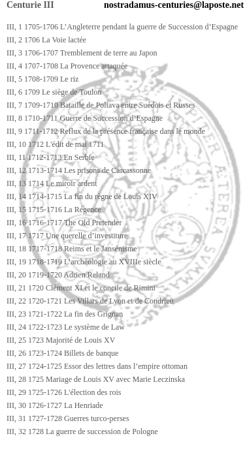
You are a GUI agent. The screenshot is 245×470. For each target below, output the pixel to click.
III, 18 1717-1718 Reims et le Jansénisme (72, 248)
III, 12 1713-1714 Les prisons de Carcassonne (79, 170)
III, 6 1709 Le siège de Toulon (54, 92)
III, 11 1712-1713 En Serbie (51, 157)
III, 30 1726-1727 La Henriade (55, 405)
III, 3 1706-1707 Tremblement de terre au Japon (82, 52)
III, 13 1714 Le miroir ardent (52, 183)
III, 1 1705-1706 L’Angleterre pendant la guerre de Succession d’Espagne (122, 26)
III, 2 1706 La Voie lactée (46, 39)
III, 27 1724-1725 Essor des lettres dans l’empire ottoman (97, 366)
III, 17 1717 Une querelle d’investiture (67, 235)
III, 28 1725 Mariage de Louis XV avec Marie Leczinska (96, 379)
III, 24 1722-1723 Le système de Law (66, 327)
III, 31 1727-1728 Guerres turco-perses (68, 418)
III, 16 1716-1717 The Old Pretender (64, 222)
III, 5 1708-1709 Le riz (42, 79)
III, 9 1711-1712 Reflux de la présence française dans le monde (106, 131)
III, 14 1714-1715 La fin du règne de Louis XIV (82, 196)
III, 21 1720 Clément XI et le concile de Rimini (81, 287)
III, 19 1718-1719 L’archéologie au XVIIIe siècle (84, 261)
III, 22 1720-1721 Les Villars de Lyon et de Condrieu (90, 301)
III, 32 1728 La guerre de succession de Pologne (82, 431)
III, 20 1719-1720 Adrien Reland (58, 274)
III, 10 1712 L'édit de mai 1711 (55, 144)
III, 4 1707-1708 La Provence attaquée (67, 65)
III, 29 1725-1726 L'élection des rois (64, 392)
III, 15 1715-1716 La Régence (54, 209)
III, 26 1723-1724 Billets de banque (62, 353)
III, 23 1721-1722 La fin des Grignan (65, 314)
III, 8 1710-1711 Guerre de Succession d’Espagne (85, 118)
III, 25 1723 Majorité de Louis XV (61, 340)
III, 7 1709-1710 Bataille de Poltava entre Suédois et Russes (101, 105)
